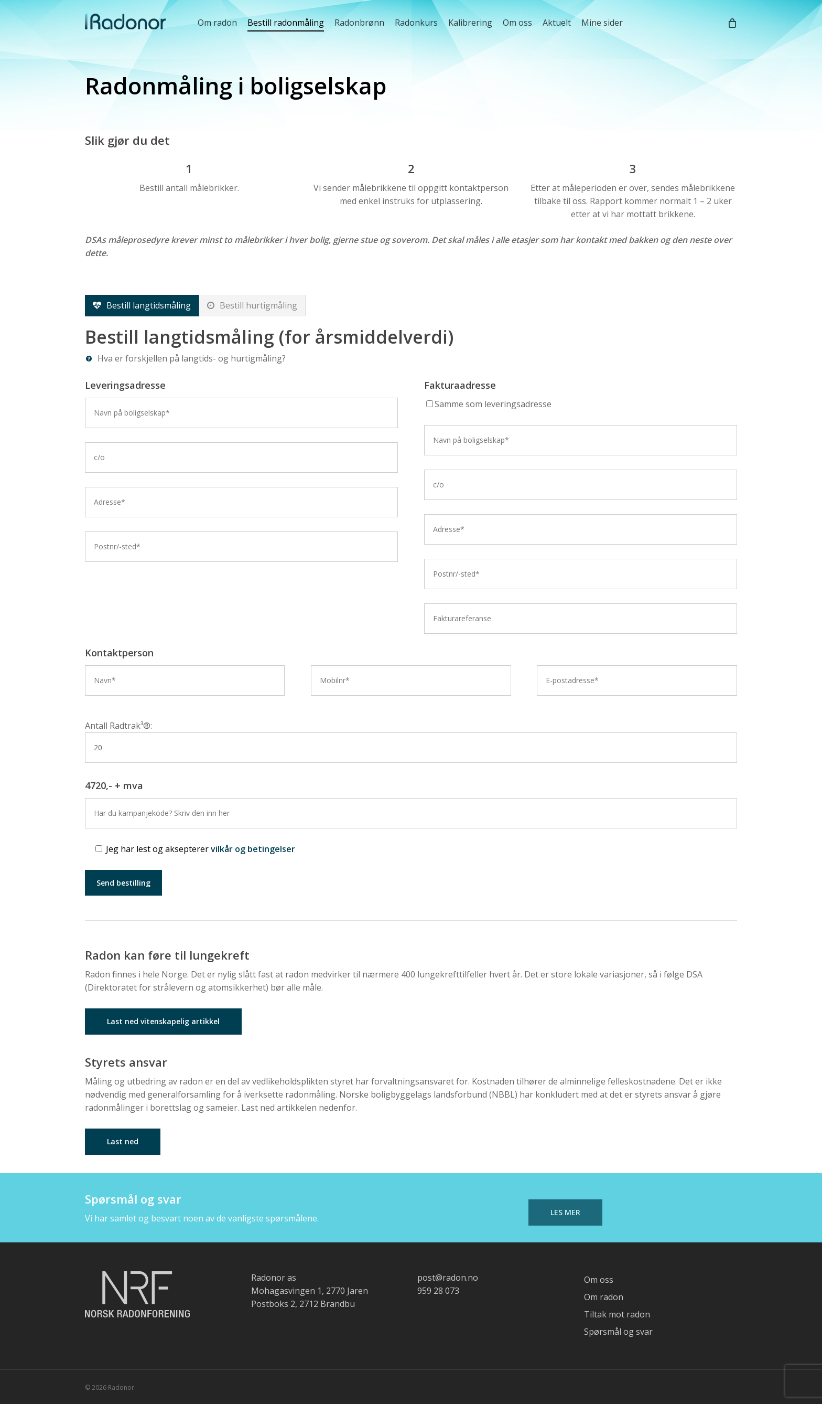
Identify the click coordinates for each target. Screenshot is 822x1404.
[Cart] (732, 22)
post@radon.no (447, 1277)
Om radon (603, 1297)
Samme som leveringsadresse (488, 404)
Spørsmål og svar (618, 1331)
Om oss (598, 1279)
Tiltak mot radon (617, 1314)
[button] (142, 305)
